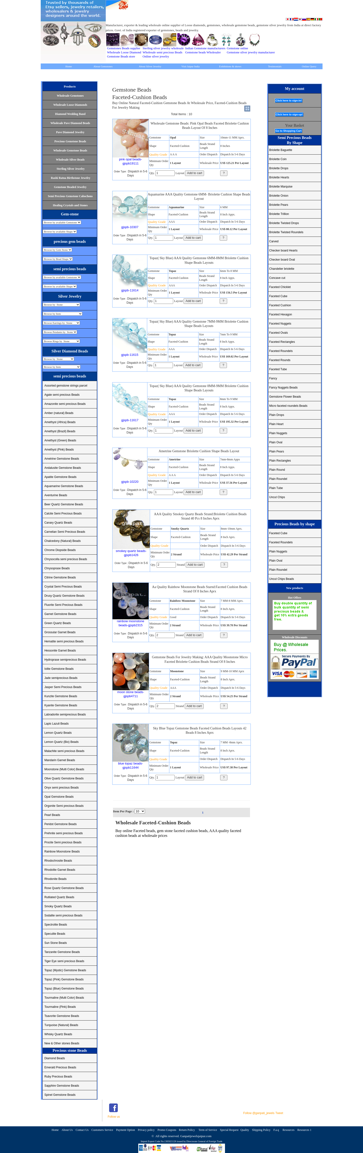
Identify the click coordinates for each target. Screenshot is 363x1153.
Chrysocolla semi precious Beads (65, 559)
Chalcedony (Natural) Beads (62, 541)
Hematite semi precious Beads (64, 641)
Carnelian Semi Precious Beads (64, 531)
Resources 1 (304, 1130)
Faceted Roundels (281, 351)
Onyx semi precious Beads (61, 787)
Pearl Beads (52, 815)
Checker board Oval (282, 259)
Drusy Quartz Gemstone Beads (64, 595)
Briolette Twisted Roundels (286, 232)
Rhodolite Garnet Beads (59, 869)
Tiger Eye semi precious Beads (64, 961)
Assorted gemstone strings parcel (65, 385)
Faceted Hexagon (280, 314)
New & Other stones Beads (61, 1043)
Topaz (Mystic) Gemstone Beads (65, 970)
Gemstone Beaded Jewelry (70, 187)
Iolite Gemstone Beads (58, 668)
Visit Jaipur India (190, 66)
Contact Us (82, 1130)
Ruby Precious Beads (58, 1076)
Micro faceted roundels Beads (288, 405)
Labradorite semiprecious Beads (65, 714)
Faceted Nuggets (280, 323)
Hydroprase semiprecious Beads (65, 659)
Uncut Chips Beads (281, 579)
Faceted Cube (278, 296)
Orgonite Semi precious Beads (64, 806)
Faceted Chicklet (280, 287)
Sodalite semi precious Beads (63, 915)
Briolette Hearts (279, 177)
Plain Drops (276, 415)
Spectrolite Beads (55, 924)
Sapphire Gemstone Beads (61, 1085)
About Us (67, 1130)
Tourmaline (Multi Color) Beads (64, 997)
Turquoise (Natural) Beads (61, 1025)
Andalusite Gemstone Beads (62, 468)
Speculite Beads (54, 933)
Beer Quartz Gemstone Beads (63, 504)
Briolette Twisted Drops (284, 223)
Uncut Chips (277, 497)
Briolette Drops (278, 168)
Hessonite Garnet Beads (60, 650)
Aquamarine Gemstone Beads (63, 486)
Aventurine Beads (55, 495)
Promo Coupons (167, 1130)
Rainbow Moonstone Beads (62, 851)
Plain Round (277, 469)
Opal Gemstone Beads (58, 796)
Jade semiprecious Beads (60, 678)
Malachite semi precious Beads (64, 751)
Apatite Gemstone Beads (60, 477)
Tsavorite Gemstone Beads (61, 1016)
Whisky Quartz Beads (58, 1034)
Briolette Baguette (280, 150)
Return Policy (187, 1130)
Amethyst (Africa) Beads (59, 422)
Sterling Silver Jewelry (70, 168)
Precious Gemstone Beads (70, 141)
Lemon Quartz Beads (58, 732)
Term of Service (207, 1130)
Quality (244, 1130)
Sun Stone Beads (55, 943)
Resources (288, 1130)
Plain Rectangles (280, 460)
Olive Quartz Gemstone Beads (64, 778)
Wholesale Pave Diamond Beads (70, 123)
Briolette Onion (278, 195)
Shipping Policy (261, 1130)
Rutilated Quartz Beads (59, 897)
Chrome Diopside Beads (60, 550)
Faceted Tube (278, 369)
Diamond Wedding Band (70, 114)
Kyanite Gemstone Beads (60, 705)
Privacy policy (146, 1130)
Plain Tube (276, 488)
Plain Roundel (278, 479)
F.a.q (276, 1130)
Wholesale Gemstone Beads (70, 150)
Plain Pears (276, 451)
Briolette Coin (278, 159)
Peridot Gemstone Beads (60, 824)
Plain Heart (276, 424)
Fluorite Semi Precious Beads (63, 605)
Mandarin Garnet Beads (59, 760)
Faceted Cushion (280, 305)
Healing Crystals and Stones (70, 205)
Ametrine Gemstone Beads (61, 458)
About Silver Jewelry (150, 66)
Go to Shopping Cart (289, 130)
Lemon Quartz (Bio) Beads (61, 742)
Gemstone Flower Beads (285, 396)
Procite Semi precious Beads (62, 842)
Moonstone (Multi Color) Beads (64, 769)
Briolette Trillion (279, 214)
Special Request (229, 1130)
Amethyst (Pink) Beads (59, 449)
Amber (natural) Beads (58, 413)
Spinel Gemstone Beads (59, 1095)
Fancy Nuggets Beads (283, 387)
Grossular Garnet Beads (59, 632)
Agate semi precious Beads (61, 394)
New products (294, 588)
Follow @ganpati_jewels (259, 1113)
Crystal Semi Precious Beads (63, 586)
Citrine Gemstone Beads (60, 577)
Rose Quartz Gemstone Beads (64, 888)
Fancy (273, 378)
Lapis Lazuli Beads (56, 723)
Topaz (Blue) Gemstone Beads (64, 988)
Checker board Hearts (283, 250)
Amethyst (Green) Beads (60, 440)
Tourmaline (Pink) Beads (60, 1007)
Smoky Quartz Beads (58, 906)
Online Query (309, 66)
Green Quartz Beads (57, 623)
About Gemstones (102, 66)
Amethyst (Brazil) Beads (59, 431)
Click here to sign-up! (289, 114)
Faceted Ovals (278, 332)
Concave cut (277, 278)
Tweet (279, 1113)
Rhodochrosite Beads (58, 860)
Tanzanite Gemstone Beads (62, 952)
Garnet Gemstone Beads (60, 614)
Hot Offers (294, 597)
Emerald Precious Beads (60, 1067)
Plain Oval (276, 442)
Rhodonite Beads (55, 879)
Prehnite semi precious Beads (63, 833)
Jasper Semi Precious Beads (62, 687)
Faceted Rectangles (282, 342)
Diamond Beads (54, 1058)
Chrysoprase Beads (57, 568)
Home (68, 66)
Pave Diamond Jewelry (70, 132)
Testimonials (275, 66)
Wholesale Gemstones (70, 95)
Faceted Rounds (279, 360)
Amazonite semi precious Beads (65, 404)
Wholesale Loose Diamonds (70, 105)
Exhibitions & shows (230, 66)
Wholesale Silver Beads (70, 159)
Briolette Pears (278, 205)
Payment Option (125, 1130)
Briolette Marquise (281, 186)
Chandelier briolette (281, 268)
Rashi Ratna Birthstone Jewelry (70, 178)
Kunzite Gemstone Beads (60, 696)
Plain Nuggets (278, 433)
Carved (274, 241)
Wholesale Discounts (294, 637)
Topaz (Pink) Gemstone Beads (64, 979)
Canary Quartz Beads (58, 522)
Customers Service (102, 1130)
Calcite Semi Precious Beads (63, 513)
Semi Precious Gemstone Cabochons (70, 196)
